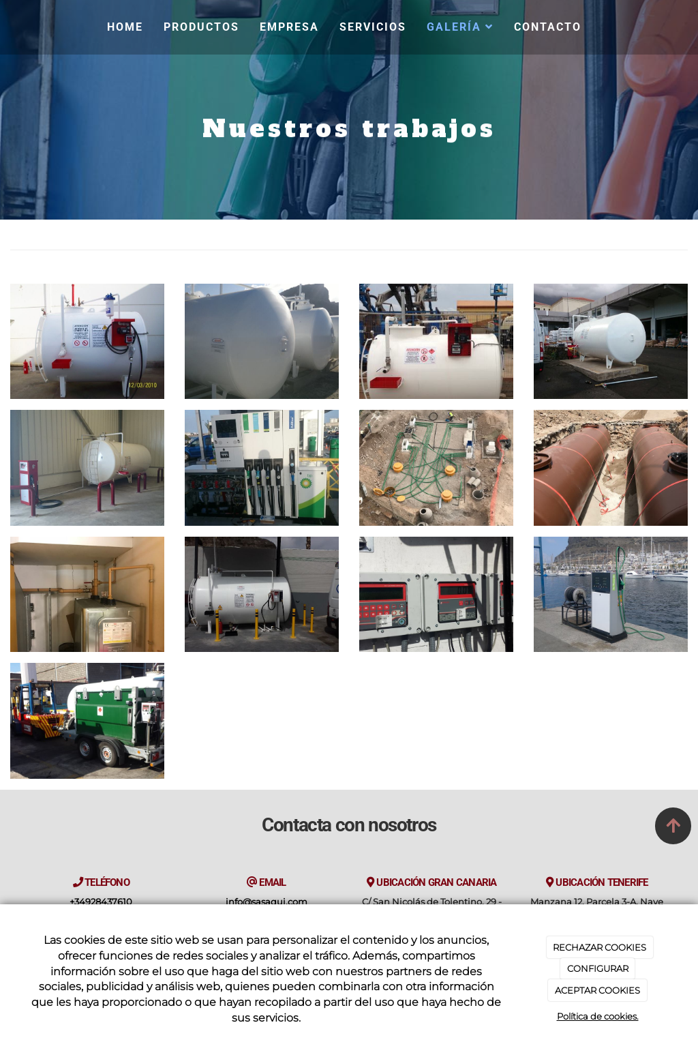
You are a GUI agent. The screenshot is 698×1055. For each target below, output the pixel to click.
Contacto (547, 26)
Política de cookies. (598, 1016)
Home (125, 26)
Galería (460, 26)
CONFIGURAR (597, 968)
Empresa (289, 26)
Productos (201, 26)
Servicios (372, 26)
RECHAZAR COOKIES (599, 947)
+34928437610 (101, 902)
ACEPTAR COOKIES (597, 990)
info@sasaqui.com (266, 902)
